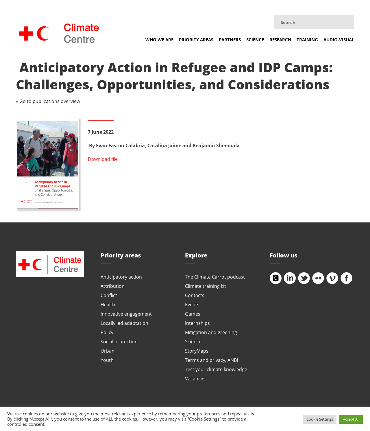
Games (192, 314)
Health (108, 304)
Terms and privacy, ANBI (211, 360)
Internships (197, 323)
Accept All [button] (351, 419)
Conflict (109, 295)
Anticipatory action (121, 277)
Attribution (113, 286)
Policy (107, 332)
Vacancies (196, 378)
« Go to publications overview (48, 101)
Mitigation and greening (211, 332)
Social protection (119, 341)
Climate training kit (205, 286)
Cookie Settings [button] (319, 419)
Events (192, 304)
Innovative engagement (126, 314)
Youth (107, 360)
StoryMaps (196, 351)
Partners (230, 40)
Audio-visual (338, 40)
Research (280, 40)
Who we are (159, 40)
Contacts (194, 295)
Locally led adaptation (124, 323)
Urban (107, 351)
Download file (103, 159)
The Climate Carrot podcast (215, 277)
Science (255, 40)
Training (307, 40)
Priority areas (196, 40)
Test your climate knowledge (216, 369)
